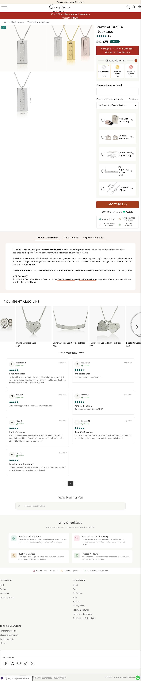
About (75, 585)
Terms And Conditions (82, 614)
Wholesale (4, 593)
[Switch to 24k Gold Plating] (117, 67)
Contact (3, 589)
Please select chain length (109, 99)
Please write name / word (109, 85)
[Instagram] (12, 663)
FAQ (2, 585)
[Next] (137, 327)
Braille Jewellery (66, 279)
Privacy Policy (79, 606)
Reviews (76, 602)
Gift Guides (77, 593)
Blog (75, 597)
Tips (74, 589)
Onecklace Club (7, 597)
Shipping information (9, 635)
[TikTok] (25, 663)
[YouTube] (19, 663)
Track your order (7, 639)
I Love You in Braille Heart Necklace (105, 343)
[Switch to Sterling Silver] (104, 67)
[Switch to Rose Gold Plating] (131, 67)
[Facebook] (5, 663)
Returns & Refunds (81, 610)
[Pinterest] (32, 663)
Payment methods (8, 631)
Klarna (3, 643)
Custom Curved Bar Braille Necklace (69, 343)
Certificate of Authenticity (84, 618)
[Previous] (4, 327)
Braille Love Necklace (26, 343)
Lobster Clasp (124, 188)
